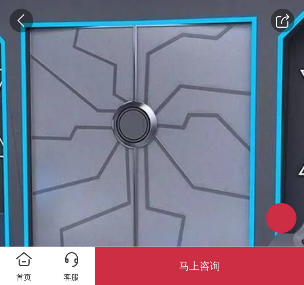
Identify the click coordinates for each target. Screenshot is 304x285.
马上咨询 (199, 266)
